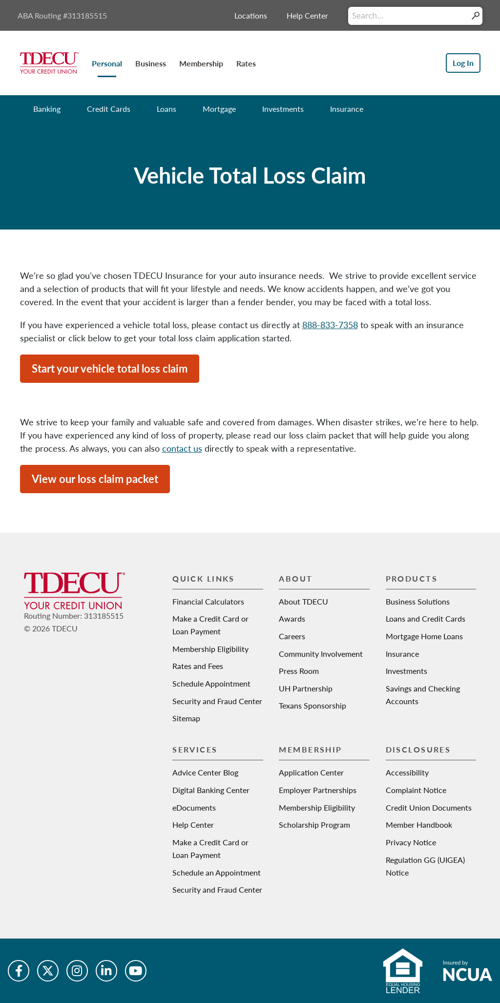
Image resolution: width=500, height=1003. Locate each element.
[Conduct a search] (408, 16)
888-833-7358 (330, 324)
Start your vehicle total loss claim (110, 368)
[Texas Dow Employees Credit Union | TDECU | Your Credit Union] (49, 62)
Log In (463, 62)
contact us (182, 448)
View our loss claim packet (95, 478)
